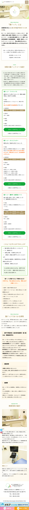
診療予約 (9, 508)
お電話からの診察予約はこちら (14, 133)
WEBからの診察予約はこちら (14, 129)
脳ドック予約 (23, 508)
